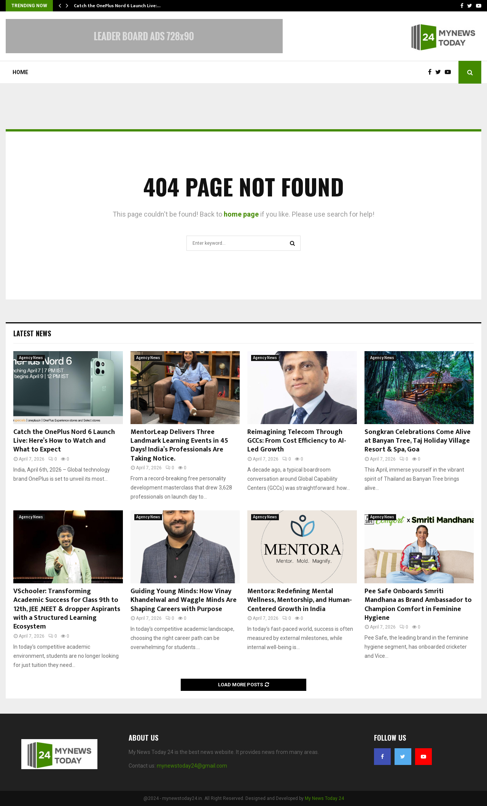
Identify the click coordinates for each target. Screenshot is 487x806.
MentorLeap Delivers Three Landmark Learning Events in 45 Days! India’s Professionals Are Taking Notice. (179, 445)
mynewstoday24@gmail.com (192, 766)
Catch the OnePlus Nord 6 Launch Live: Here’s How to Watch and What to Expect (64, 441)
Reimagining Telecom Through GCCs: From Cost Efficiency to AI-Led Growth (296, 441)
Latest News (32, 333)
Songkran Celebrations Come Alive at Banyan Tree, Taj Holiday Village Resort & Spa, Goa (417, 441)
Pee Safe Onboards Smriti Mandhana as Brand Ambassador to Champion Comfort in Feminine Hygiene (418, 605)
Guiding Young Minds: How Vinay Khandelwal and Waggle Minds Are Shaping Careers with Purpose (184, 600)
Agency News (31, 358)
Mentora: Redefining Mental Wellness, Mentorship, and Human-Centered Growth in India (299, 600)
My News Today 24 (324, 798)
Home (20, 72)
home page (241, 214)
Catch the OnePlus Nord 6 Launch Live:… (117, 6)
